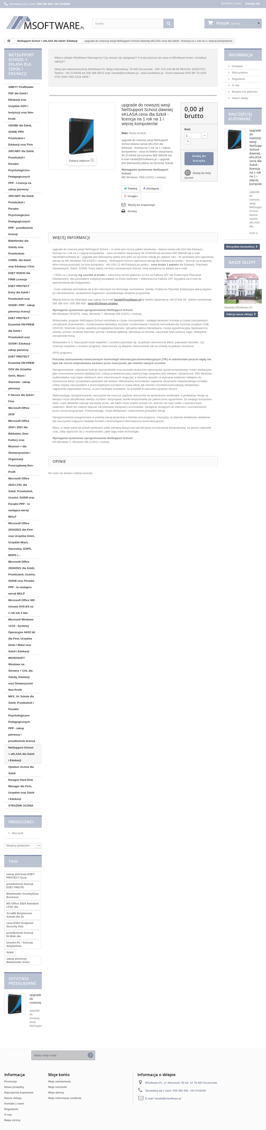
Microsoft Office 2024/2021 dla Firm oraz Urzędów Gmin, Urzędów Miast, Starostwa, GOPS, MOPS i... (21, 539)
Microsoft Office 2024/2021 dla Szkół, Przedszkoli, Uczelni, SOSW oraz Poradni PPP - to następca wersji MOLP (21, 577)
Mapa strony (12, 1120)
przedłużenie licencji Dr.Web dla (19, 934)
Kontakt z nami (231, 3)
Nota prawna (239, 72)
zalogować (128, 57)
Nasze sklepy (239, 98)
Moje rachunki (57, 1087)
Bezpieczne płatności (244, 91)
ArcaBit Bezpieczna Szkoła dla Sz (19, 915)
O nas (235, 85)
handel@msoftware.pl (127, 299)
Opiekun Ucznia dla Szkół (21, 770)
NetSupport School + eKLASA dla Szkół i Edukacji (21, 754)
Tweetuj (130, 188)
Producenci (21, 821)
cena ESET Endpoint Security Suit (19, 924)
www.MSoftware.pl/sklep (103, 303)
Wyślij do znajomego (141, 204)
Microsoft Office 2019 (18, 411)
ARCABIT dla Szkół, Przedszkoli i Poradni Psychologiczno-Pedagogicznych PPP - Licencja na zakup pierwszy (21, 170)
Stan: (124, 133)
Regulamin (238, 79)
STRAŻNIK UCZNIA (20, 805)
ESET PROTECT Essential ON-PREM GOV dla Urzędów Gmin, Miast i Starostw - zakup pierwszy (21, 372)
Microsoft (17, 833)
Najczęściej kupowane (240, 116)
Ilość (187, 129)
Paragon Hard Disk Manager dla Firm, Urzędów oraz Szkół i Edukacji (21, 789)
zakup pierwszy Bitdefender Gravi (18, 960)
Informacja (240, 54)
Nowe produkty (14, 1087)
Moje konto (59, 1074)
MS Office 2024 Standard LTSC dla (22, 905)
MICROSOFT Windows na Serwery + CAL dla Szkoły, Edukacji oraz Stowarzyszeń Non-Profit (20, 673)
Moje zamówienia (59, 1081)
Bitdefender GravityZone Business (22, 895)
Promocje (10, 1081)
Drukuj (132, 211)
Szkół (10, 952)
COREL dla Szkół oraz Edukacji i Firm (21, 263)
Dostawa (237, 66)
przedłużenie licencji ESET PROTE (19, 885)
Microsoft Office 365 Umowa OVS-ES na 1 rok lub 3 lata (21, 606)
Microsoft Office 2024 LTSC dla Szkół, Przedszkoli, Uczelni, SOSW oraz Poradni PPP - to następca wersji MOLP (21, 497)
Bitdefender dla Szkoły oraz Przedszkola (18, 247)
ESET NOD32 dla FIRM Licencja (19, 276)
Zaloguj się (252, 3)
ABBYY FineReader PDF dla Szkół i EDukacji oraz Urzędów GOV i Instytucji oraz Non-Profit (21, 102)
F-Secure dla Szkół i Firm (21, 398)
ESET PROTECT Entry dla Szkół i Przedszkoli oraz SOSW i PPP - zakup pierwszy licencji (21, 298)
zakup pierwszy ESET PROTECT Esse (20, 876)
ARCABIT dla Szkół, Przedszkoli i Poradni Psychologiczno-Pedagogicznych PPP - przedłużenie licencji (21, 215)
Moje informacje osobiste (64, 1098)
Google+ (131, 196)
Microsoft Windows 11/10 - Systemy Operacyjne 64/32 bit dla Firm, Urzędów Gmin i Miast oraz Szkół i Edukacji (21, 635)
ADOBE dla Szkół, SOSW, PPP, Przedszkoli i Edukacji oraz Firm (20, 135)
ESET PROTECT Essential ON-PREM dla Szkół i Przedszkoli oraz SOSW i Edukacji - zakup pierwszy (21, 334)
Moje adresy (56, 1092)
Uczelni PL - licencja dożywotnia (19, 944)
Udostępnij (151, 188)
